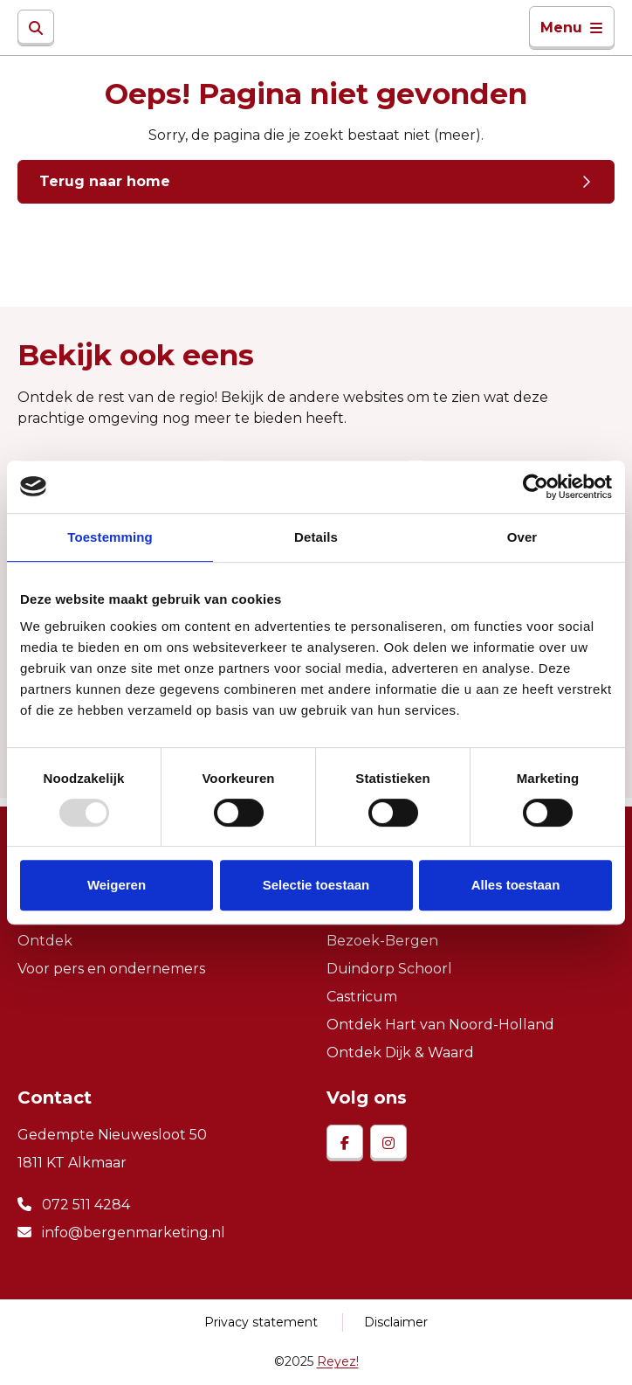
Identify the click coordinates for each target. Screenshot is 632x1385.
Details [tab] (316, 537)
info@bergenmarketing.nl (121, 1232)
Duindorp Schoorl (389, 968)
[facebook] (344, 1143)
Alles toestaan (515, 884)
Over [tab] (522, 537)
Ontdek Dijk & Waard (400, 1052)
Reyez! (338, 1361)
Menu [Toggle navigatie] (571, 27)
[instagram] (388, 1143)
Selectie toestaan (316, 884)
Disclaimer (396, 1322)
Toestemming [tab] (110, 537)
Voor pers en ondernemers (111, 968)
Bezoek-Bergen (382, 940)
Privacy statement (261, 1322)
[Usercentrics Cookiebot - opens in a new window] (535, 487)
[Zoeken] (35, 28)
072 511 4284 (73, 1204)
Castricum (361, 996)
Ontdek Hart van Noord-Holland (440, 1024)
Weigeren (116, 884)
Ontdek (44, 940)
